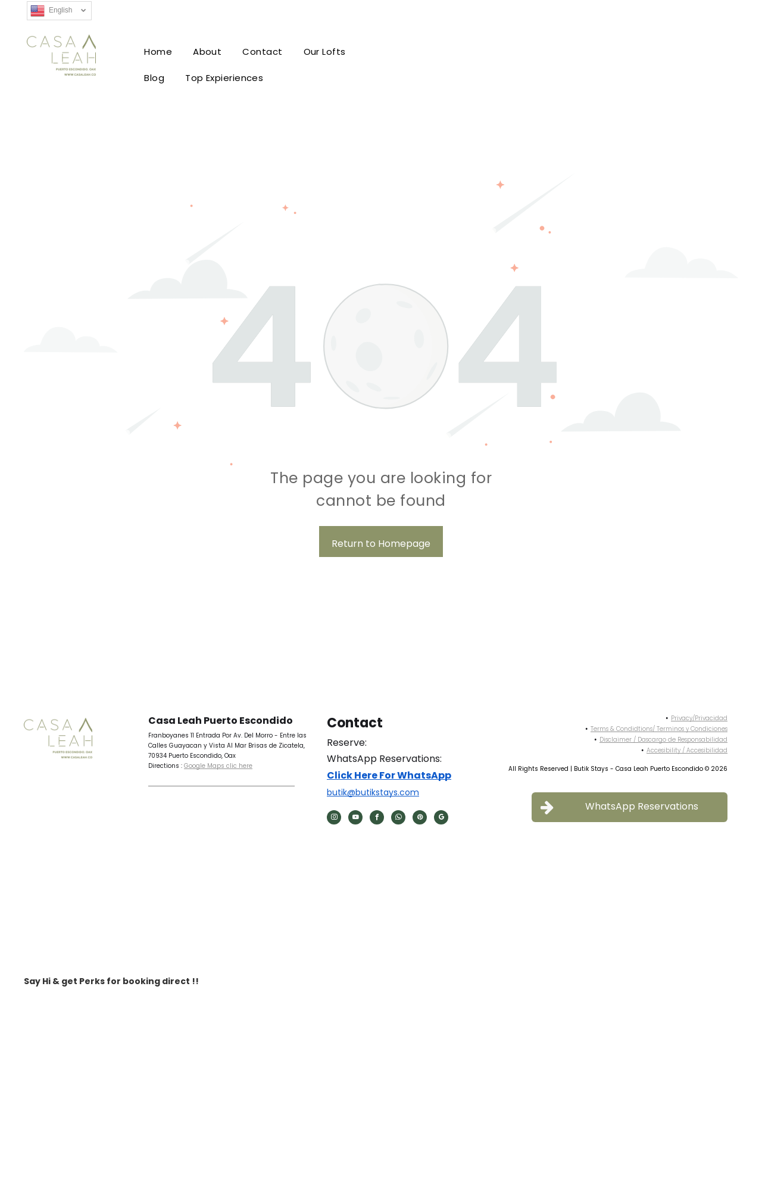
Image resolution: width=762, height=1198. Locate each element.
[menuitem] (160, 52)
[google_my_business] (441, 818)
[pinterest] (420, 818)
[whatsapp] (398, 818)
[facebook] (377, 818)
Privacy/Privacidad (699, 718)
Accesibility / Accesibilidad (687, 750)
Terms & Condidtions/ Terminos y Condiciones (659, 728)
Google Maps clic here (218, 765)
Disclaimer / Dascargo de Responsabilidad (663, 739)
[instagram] (334, 818)
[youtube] (355, 818)
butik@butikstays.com (373, 792)
